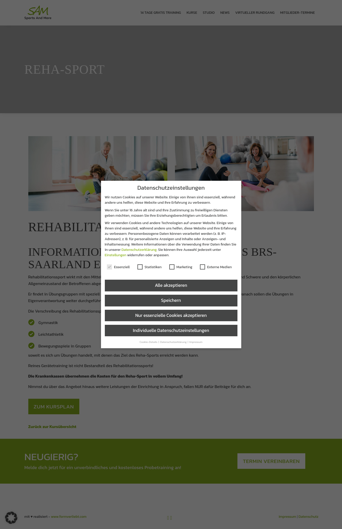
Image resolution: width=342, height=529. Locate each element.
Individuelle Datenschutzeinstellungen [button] (171, 330)
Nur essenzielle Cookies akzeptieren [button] (171, 315)
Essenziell (118, 267)
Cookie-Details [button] (149, 342)
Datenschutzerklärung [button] (173, 342)
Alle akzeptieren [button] (171, 285)
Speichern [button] (171, 300)
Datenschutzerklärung (139, 249)
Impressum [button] (195, 342)
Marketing (180, 267)
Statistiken (149, 267)
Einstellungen (115, 255)
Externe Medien (216, 267)
